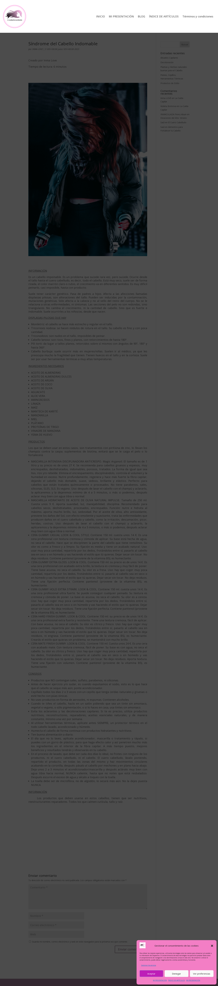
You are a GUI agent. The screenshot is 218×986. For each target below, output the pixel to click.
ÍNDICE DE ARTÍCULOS (176, 980)
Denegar (176, 973)
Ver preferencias (201, 973)
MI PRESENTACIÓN (160, 980)
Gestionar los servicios (148, 965)
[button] (212, 945)
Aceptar (151, 973)
